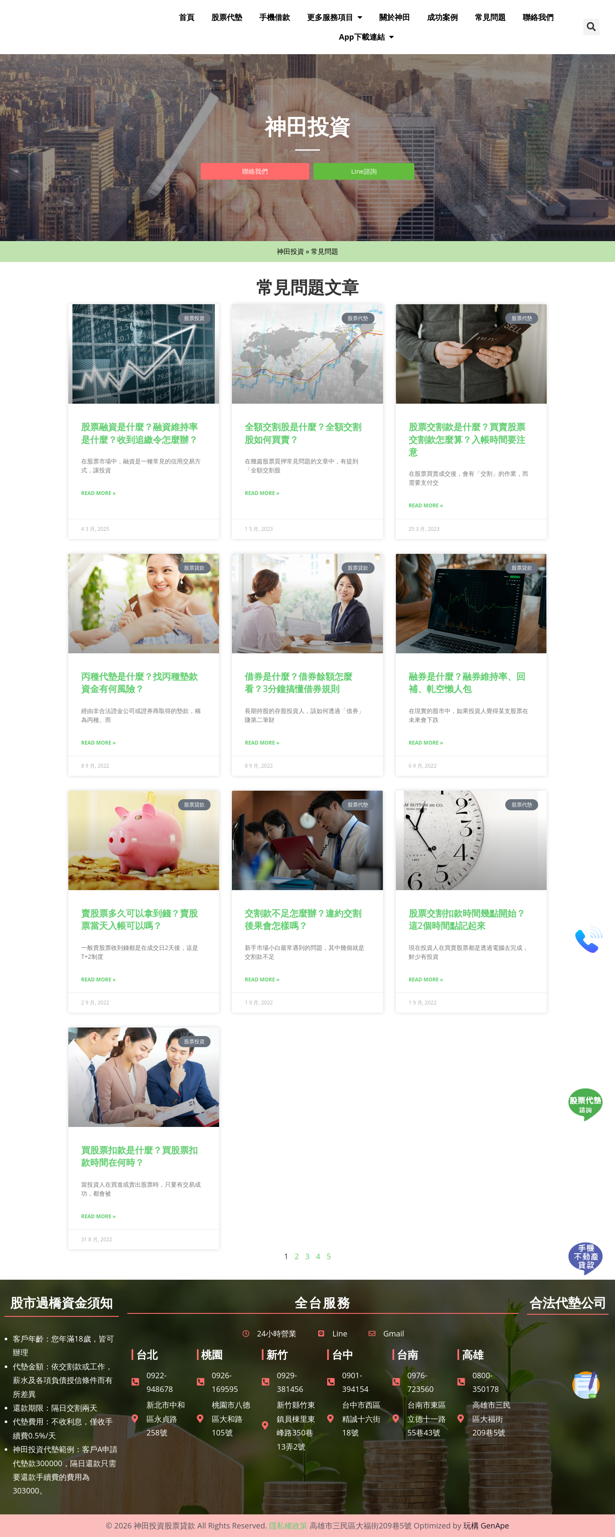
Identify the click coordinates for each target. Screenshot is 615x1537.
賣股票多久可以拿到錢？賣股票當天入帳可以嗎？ (139, 919)
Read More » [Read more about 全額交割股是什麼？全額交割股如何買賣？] (262, 493)
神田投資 (290, 251)
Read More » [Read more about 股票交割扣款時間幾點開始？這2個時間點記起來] (426, 979)
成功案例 (442, 17)
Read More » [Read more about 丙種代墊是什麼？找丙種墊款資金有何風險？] (98, 742)
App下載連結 (366, 37)
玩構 (471, 1525)
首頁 (186, 17)
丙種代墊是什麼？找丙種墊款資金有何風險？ (139, 682)
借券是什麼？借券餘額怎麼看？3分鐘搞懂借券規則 (298, 682)
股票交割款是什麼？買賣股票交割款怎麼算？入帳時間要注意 (467, 439)
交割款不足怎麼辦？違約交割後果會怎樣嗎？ (303, 919)
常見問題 (490, 17)
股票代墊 (226, 17)
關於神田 (394, 17)
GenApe (494, 1525)
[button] (591, 27)
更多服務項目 (334, 17)
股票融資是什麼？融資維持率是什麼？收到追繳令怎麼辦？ (139, 433)
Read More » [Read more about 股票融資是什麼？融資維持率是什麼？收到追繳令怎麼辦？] (98, 493)
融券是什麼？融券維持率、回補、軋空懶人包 (467, 682)
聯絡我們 (538, 17)
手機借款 (274, 17)
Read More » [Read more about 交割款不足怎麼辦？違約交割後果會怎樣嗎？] (262, 979)
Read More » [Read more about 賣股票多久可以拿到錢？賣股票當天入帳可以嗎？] (98, 979)
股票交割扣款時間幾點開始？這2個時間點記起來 (467, 919)
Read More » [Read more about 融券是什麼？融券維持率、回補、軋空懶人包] (426, 742)
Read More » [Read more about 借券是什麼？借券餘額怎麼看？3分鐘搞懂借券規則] (262, 742)
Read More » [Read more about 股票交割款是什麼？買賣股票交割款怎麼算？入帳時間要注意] (426, 505)
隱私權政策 (288, 1525)
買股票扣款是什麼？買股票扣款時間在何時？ (139, 1156)
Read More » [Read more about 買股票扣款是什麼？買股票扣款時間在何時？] (98, 1216)
